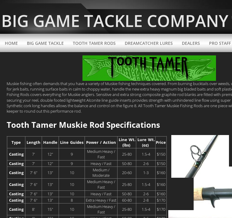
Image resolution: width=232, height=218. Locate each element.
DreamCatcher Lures (149, 43)
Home (11, 43)
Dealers (191, 43)
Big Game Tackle (45, 43)
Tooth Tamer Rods (94, 43)
